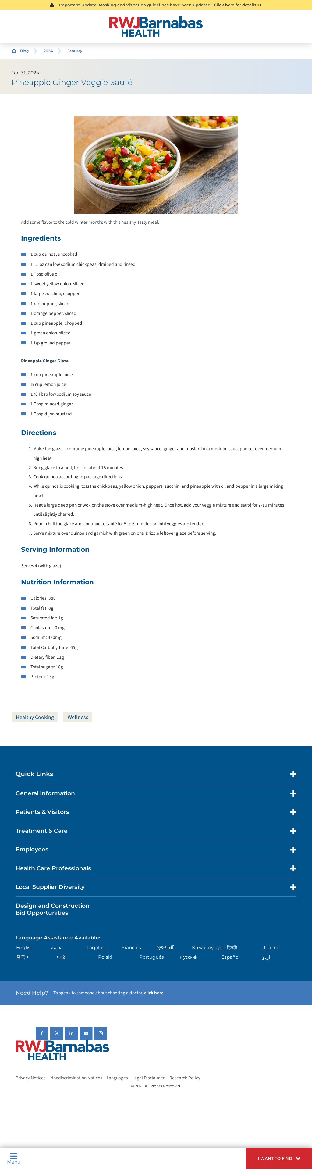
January (75, 50)
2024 (48, 50)
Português (151, 957)
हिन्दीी (232, 947)
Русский (188, 957)
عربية (56, 947)
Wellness (78, 717)
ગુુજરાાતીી (166, 947)
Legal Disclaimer (148, 1077)
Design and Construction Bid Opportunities (53, 909)
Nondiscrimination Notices (76, 1077)
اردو (266, 957)
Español (230, 957)
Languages (117, 1077)
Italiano (271, 947)
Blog (24, 50)
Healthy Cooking (35, 717)
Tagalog (96, 947)
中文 (61, 957)
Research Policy (184, 1077)
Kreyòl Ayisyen (208, 947)
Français (131, 947)
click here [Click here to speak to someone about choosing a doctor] (154, 992)
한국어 (23, 957)
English (25, 947)
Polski (105, 957)
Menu (13, 1158)
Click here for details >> (238, 4)
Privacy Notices (30, 1077)
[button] (279, 1158)
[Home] (156, 26)
